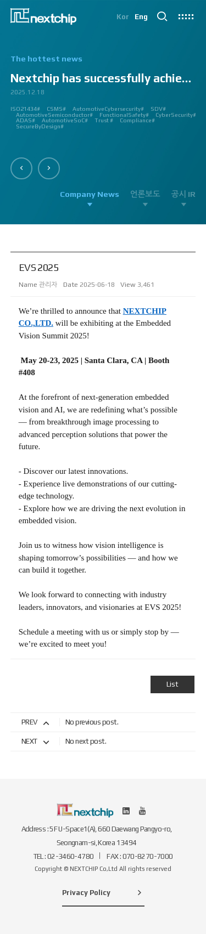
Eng (141, 16)
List (172, 684)
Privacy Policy (103, 892)
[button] (21, 168)
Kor (122, 16)
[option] (103, 96)
